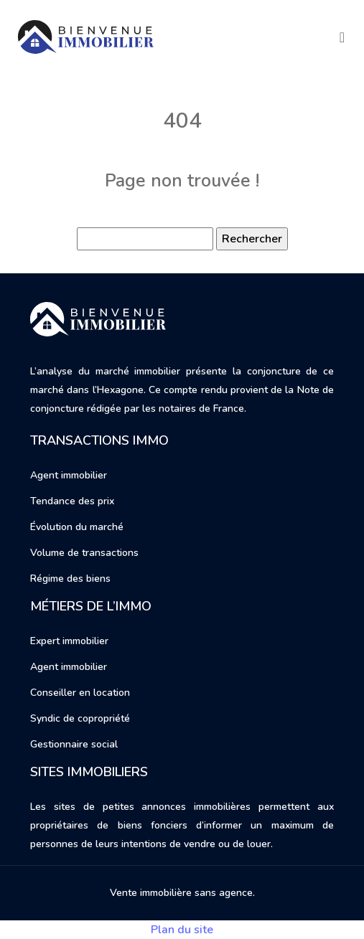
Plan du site (182, 930)
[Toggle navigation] (342, 37)
